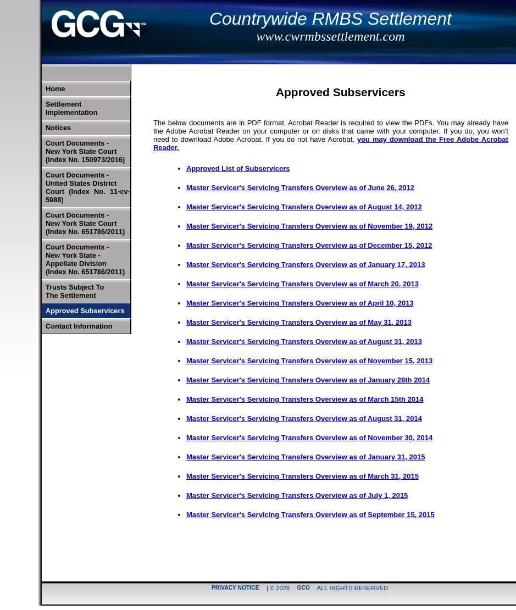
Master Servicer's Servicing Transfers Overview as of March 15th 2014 (305, 399)
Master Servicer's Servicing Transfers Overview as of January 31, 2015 (305, 457)
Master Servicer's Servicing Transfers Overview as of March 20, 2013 (302, 284)
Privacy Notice (235, 588)
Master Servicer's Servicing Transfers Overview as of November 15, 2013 (309, 361)
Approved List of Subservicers (238, 168)
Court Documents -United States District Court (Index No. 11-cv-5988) (88, 187)
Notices (58, 128)
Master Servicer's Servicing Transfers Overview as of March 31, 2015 (302, 476)
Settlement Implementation (72, 108)
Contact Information (79, 326)
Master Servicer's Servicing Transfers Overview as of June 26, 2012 (300, 188)
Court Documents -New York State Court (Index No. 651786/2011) (85, 223)
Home (55, 89)
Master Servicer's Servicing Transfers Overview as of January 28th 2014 (308, 380)
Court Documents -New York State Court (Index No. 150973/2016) (85, 151)
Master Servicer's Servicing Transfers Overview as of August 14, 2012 (304, 207)
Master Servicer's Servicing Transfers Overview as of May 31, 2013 (299, 322)
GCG (303, 588)
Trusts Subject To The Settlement (75, 291)
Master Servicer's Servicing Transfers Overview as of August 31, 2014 (304, 418)
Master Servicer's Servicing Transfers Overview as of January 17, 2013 (305, 264)
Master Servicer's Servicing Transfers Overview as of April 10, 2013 (300, 303)
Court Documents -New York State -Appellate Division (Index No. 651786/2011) (85, 259)
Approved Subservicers (85, 311)
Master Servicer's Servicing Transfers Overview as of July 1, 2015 (297, 495)
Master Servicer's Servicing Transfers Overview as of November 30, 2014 (309, 438)
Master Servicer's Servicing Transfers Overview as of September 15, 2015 (310, 515)
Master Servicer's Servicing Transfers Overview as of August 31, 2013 (304, 341)
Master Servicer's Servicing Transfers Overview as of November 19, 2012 (309, 226)
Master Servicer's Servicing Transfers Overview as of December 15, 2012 (309, 245)
